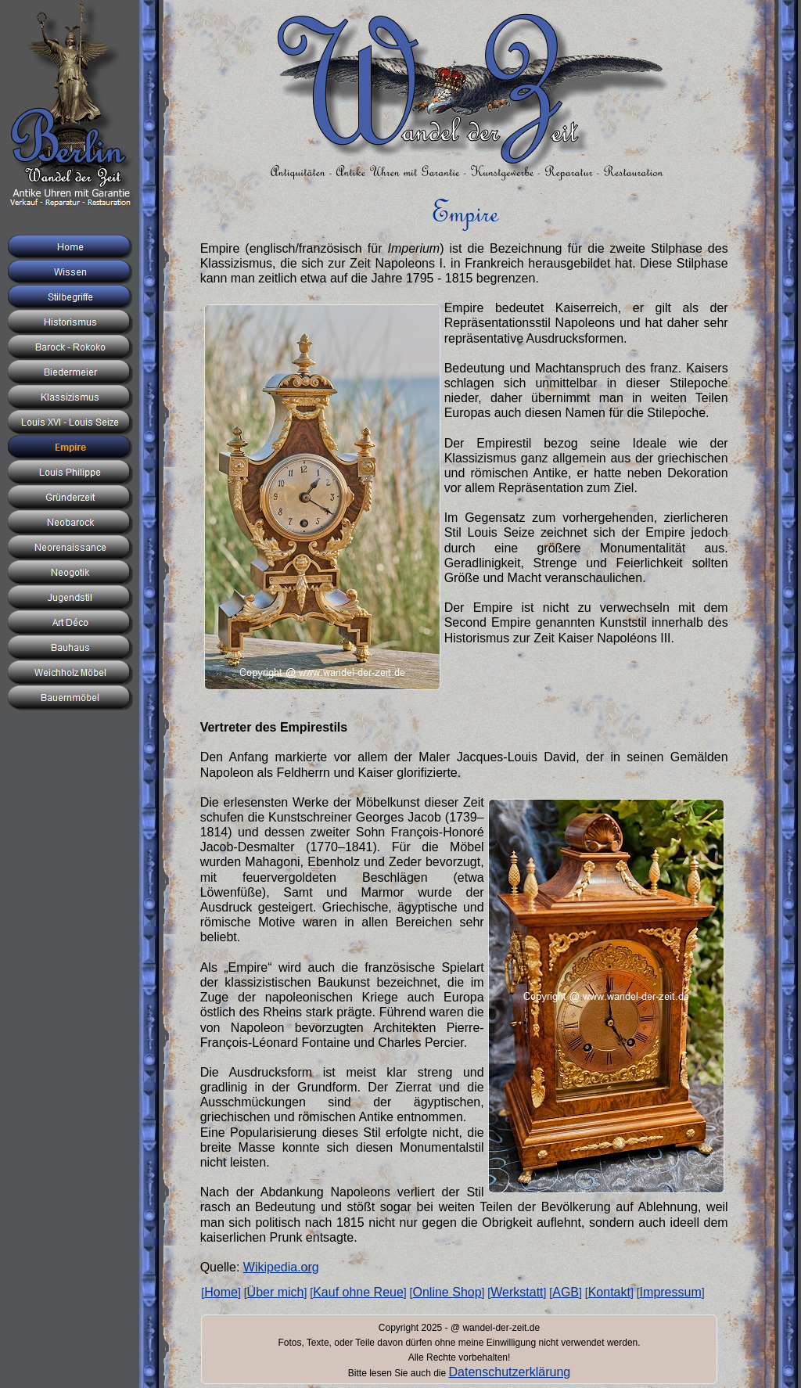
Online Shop (447, 1292)
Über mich (275, 1292)
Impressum (671, 1292)
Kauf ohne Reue (358, 1292)
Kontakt (609, 1292)
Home (221, 1292)
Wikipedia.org (281, 1267)
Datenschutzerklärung (510, 1372)
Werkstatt (516, 1292)
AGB (565, 1292)
